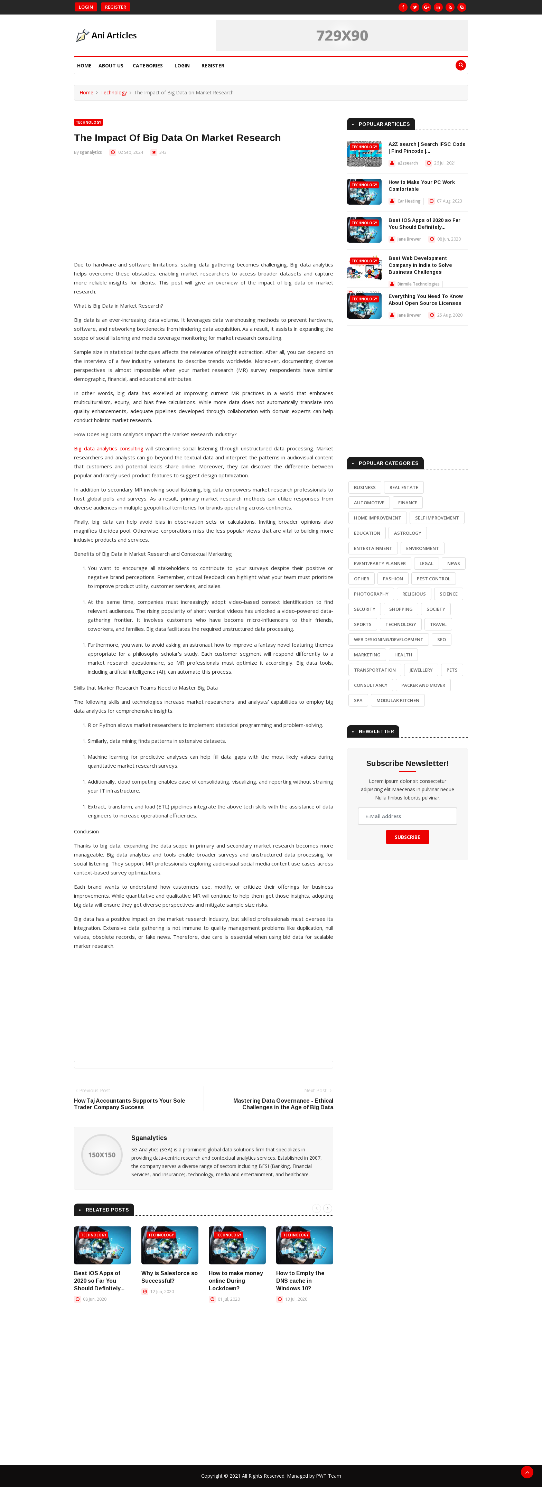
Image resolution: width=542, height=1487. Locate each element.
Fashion (393, 579)
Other (361, 579)
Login (86, 7)
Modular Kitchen (397, 700)
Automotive (369, 502)
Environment (422, 548)
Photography (371, 594)
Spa (358, 700)
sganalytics (91, 152)
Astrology (407, 533)
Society (436, 609)
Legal (426, 563)
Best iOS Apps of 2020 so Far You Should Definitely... (99, 1280)
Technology (114, 92)
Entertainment (373, 548)
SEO (441, 639)
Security (364, 609)
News (453, 563)
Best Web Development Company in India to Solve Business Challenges (420, 265)
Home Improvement (377, 518)
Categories (148, 65)
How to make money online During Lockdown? (236, 1280)
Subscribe (407, 837)
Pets (452, 670)
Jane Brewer (409, 239)
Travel (438, 624)
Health (403, 655)
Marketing (367, 655)
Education (367, 533)
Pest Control (433, 579)
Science (449, 594)
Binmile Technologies (419, 284)
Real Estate (404, 487)
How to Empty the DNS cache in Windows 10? (300, 1280)
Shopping (401, 609)
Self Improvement (437, 518)
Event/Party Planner (380, 563)
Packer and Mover (423, 685)
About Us (111, 65)
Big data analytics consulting (108, 448)
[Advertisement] (203, 211)
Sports (363, 624)
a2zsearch (408, 163)
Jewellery (421, 670)
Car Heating (409, 201)
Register (115, 7)
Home (84, 65)
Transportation (375, 670)
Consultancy (370, 685)
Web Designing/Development (388, 639)
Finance (407, 502)
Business (365, 487)
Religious (414, 594)
